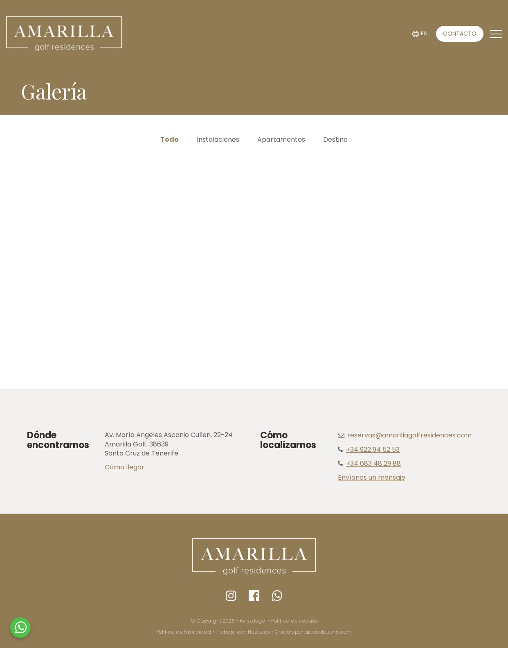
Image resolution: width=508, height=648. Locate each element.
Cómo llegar (124, 467)
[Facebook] (254, 596)
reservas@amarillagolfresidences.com (409, 435)
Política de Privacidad (183, 631)
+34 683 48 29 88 (373, 463)
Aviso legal (253, 620)
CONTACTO (460, 33)
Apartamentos (281, 139)
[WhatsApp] (20, 627)
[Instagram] (231, 596)
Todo (169, 139)
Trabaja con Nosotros (243, 631)
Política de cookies (294, 620)
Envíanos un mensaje (371, 477)
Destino (335, 139)
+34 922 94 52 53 (373, 449)
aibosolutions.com (328, 631)
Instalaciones (218, 139)
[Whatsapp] (277, 596)
